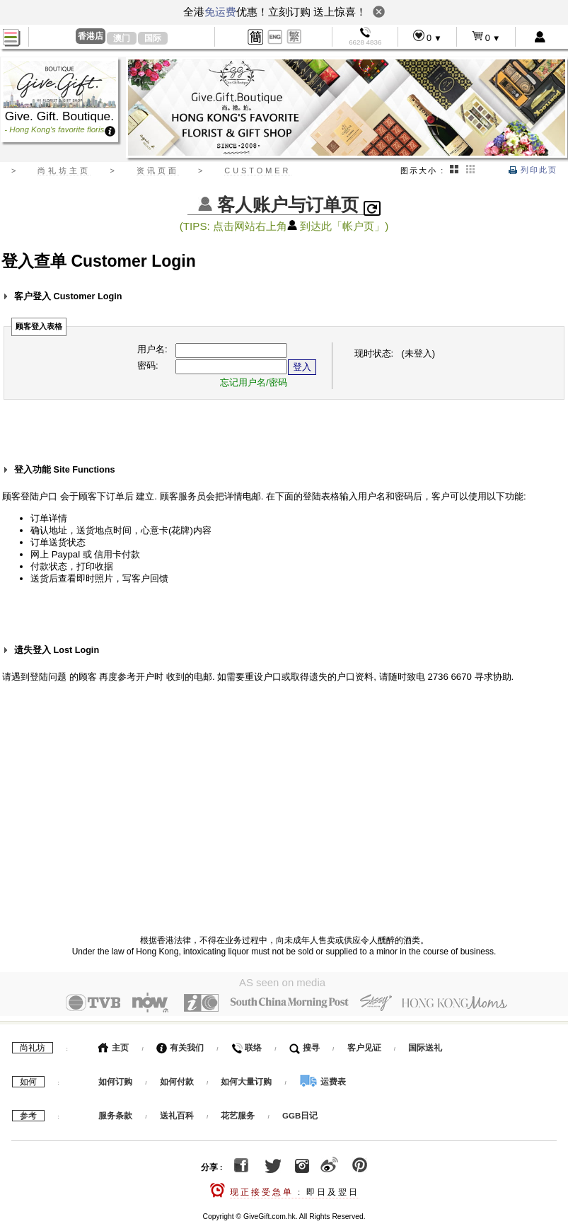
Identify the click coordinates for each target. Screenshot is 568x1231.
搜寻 (304, 1045)
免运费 (220, 12)
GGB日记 (300, 1113)
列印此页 (533, 170)
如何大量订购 (247, 1079)
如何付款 (178, 1079)
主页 (113, 1045)
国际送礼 (425, 1045)
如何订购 (115, 1079)
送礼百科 (177, 1113)
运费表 (322, 1079)
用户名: (152, 349)
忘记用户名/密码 (253, 382)
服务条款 (115, 1113)
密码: (147, 365)
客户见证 (364, 1045)
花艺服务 (238, 1113)
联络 (246, 1045)
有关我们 (180, 1045)
